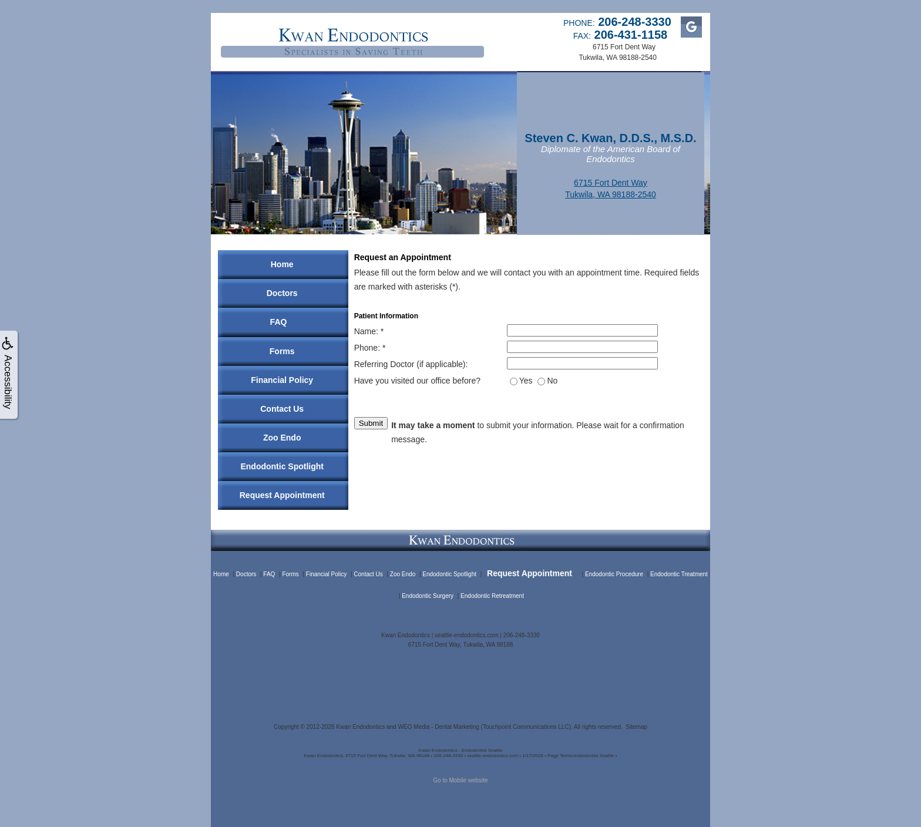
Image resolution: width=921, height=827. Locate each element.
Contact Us (282, 409)
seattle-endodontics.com (466, 635)
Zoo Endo (282, 437)
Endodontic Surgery (427, 596)
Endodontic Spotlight (282, 466)
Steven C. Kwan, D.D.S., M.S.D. (610, 138)
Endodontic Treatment (679, 574)
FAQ (278, 322)
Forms (282, 351)
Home (282, 264)
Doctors (282, 293)
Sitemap (636, 727)
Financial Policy (282, 380)
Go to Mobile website (460, 780)
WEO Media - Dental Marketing (438, 727)
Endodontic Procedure (614, 574)
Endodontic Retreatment (492, 596)
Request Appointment (282, 495)
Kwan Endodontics (360, 727)
